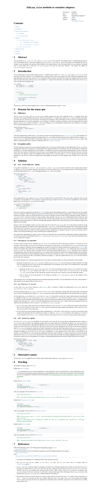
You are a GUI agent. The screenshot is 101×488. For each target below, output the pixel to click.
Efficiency (20, 33)
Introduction (17, 28)
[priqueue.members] (41, 410)
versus (29, 44)
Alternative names (19, 49)
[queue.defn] (26, 380)
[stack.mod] (39, 434)
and (25, 40)
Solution (16, 38)
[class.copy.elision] (68, 135)
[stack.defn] (25, 423)
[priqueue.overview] (28, 399)
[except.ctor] (82, 247)
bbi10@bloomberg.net (77, 21)
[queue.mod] (39, 391)
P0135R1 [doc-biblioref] (41, 212)
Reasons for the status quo (21, 31)
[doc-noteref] (73, 135)
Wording (17, 51)
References (17, 53)
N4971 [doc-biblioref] (33, 365)
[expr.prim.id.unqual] (54, 140)
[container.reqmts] (21, 463)
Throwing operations (29, 42)
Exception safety (22, 35)
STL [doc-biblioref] (53, 118)
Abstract (16, 26)
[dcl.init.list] (24, 368)
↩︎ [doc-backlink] (58, 459)
